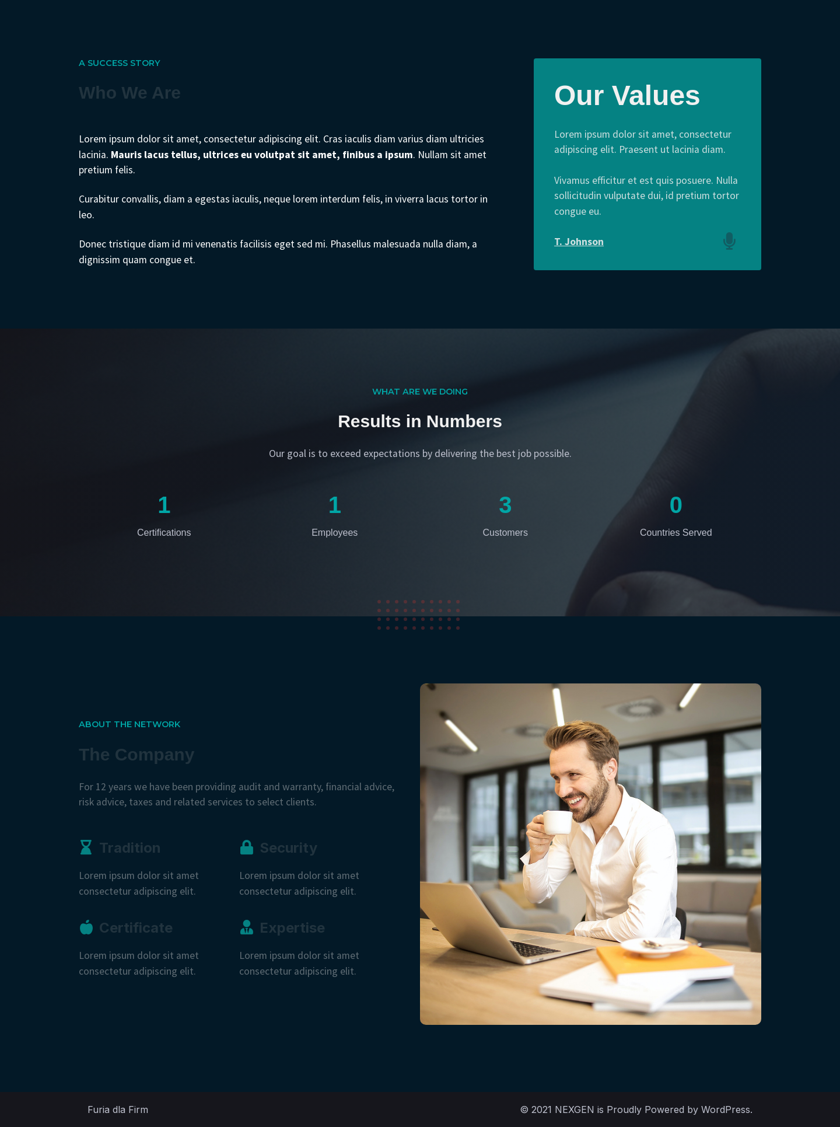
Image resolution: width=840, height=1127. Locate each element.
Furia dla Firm (118, 1109)
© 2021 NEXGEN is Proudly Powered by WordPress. (636, 1109)
